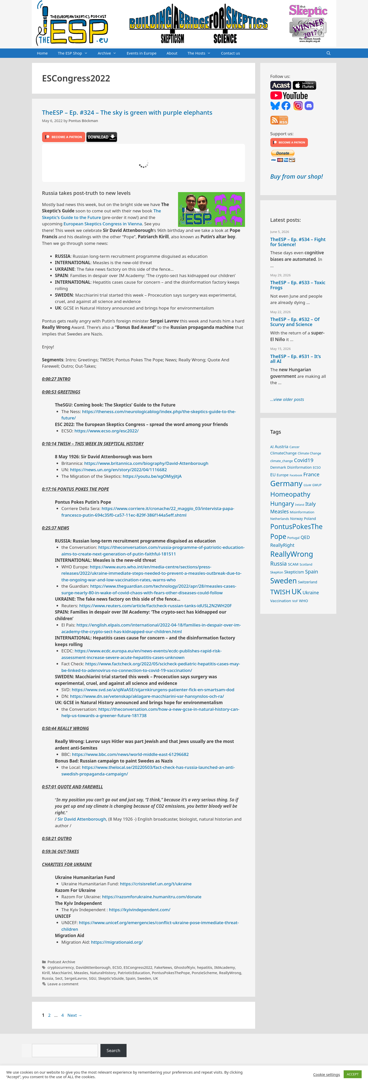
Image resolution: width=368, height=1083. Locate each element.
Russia (47, 978)
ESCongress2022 (138, 967)
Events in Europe (141, 53)
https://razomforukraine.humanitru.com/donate (151, 897)
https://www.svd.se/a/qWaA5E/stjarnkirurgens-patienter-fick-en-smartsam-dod (153, 689)
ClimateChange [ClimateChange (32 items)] (283, 452)
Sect (59, 978)
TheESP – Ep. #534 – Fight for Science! (298, 241)
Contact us (230, 53)
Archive (110, 53)
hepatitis (204, 967)
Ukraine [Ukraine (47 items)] (311, 592)
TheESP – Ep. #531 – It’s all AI (295, 358)
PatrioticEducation (134, 972)
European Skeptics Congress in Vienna (103, 224)
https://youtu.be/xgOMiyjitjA (152, 476)
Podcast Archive (61, 961)
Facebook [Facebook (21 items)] (296, 475)
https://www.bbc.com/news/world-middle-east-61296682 (130, 754)
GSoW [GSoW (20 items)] (307, 485)
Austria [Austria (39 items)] (281, 446)
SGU (92, 978)
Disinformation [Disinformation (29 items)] (299, 467)
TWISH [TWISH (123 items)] (280, 591)
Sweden (144, 978)
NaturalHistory (103, 972)
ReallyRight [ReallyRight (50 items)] (282, 545)
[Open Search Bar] (328, 53)
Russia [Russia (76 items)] (278, 563)
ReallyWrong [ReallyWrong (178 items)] (291, 554)
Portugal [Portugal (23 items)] (293, 538)
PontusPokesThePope (171, 972)
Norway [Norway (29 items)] (296, 518)
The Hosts (202, 53)
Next (74, 1015)
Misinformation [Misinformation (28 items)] (302, 512)
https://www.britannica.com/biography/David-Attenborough (146, 463)
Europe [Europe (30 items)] (283, 474)
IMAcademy (224, 967)
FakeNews (163, 967)
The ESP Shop (75, 53)
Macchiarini (62, 972)
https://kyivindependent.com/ (139, 909)
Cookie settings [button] (326, 1074)
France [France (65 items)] (311, 474)
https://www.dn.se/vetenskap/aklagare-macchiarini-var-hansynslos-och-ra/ (147, 696)
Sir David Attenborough (82, 819)
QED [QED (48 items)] (305, 537)
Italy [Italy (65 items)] (310, 503)
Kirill (46, 972)
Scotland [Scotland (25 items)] (306, 564)
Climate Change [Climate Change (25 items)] (309, 453)
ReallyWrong (230, 972)
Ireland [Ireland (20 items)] (299, 504)
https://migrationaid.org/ (117, 942)
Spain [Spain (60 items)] (311, 571)
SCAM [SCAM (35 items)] (293, 564)
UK (155, 978)
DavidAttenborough (93, 967)
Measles (81, 972)
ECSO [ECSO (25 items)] (317, 467)
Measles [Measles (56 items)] (279, 511)
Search (113, 1050)
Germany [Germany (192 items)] (286, 483)
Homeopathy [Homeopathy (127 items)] (290, 494)
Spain (130, 978)
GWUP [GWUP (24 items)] (317, 485)
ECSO (116, 967)
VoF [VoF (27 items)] (295, 601)
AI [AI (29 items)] (272, 446)
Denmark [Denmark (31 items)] (278, 467)
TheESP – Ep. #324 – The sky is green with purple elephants (127, 112)
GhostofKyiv (184, 967)
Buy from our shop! (296, 176)
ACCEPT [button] (353, 1074)
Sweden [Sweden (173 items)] (283, 580)
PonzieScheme (204, 972)
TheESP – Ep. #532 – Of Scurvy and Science (295, 321)
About (172, 53)
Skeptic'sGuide (111, 978)
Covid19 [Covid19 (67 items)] (303, 460)
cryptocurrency (60, 967)
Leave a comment (62, 984)
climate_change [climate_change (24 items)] (281, 461)
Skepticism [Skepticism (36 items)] (294, 572)
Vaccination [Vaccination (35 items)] (280, 600)
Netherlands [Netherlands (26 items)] (279, 518)
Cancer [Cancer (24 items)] (294, 447)
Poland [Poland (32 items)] (310, 518)
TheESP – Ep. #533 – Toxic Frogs (297, 285)
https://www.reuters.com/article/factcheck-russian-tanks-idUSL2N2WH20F (155, 605)
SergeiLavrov (75, 978)
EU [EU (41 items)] (273, 475)
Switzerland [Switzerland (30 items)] (307, 582)
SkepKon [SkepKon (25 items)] (276, 572)
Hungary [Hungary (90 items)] (282, 503)
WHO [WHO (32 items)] (303, 600)
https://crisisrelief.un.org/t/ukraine (156, 884)
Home (42, 53)
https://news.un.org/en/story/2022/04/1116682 (118, 469)
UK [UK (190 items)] (296, 591)
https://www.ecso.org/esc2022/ (107, 431)
